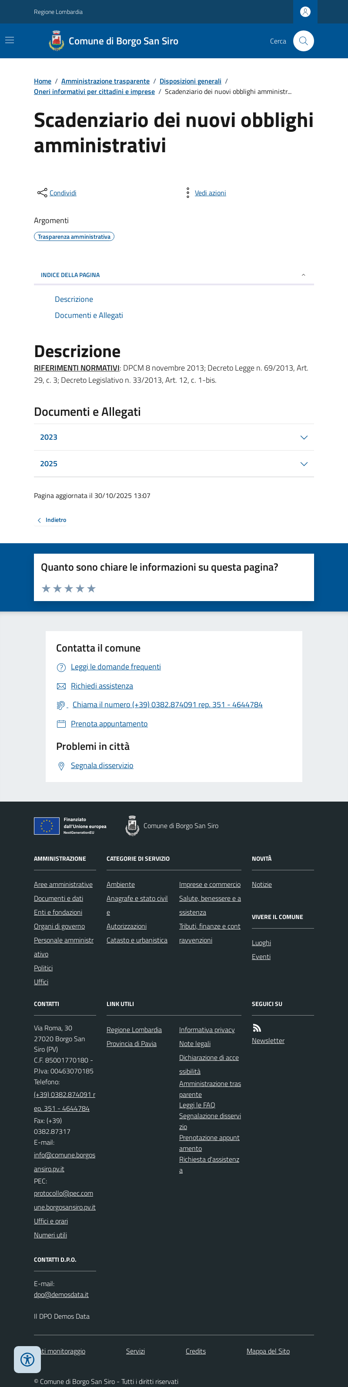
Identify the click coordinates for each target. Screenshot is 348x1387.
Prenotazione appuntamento (209, 1142)
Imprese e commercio (210, 884)
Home (42, 81)
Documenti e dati (58, 898)
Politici (43, 968)
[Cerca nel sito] (300, 40)
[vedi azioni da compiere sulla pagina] (203, 193)
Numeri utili (50, 1235)
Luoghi (261, 942)
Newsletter (268, 1040)
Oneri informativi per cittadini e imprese (94, 91)
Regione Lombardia (58, 11)
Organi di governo (59, 926)
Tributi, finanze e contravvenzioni (210, 933)
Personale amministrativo (64, 947)
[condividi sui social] (56, 193)
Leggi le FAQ (197, 1105)
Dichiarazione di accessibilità (209, 1064)
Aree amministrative (63, 884)
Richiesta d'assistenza (209, 1164)
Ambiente (121, 884)
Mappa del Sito (268, 1351)
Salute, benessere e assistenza (210, 905)
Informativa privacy (207, 1029)
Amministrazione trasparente (105, 81)
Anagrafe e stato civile (137, 905)
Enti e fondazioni (58, 912)
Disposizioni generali (190, 81)
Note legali (195, 1043)
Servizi (135, 1351)
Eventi (261, 956)
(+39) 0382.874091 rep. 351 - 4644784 (64, 1101)
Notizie (262, 884)
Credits (196, 1351)
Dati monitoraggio (59, 1351)
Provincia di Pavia (132, 1043)
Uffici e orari (51, 1221)
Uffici (41, 981)
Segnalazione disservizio (210, 1121)
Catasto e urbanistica (137, 940)
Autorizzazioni (127, 926)
